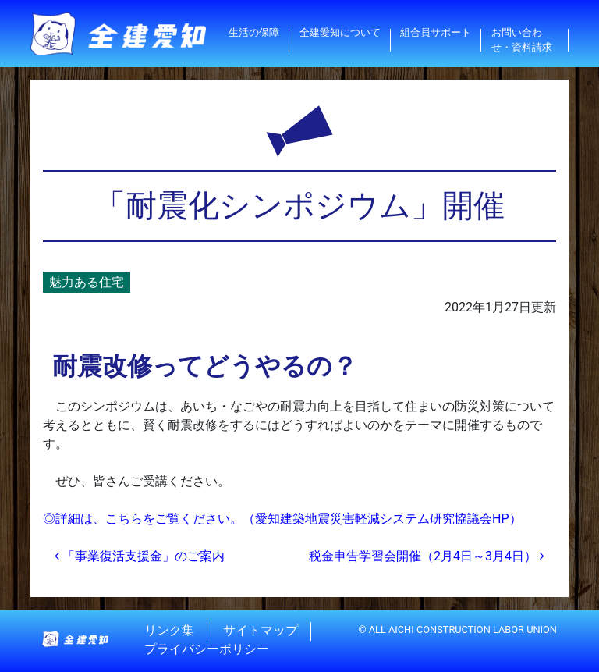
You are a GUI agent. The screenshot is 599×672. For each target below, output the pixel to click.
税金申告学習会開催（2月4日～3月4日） (426, 556)
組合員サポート (435, 32)
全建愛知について (340, 32)
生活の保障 (254, 32)
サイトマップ (260, 631)
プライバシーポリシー (206, 649)
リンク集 (169, 631)
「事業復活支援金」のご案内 (140, 556)
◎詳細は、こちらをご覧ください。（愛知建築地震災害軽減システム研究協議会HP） (282, 518)
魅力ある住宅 (86, 282)
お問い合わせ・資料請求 (521, 40)
